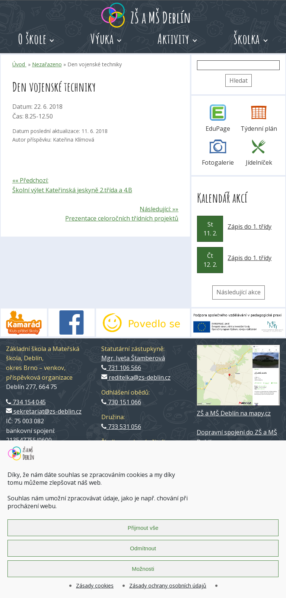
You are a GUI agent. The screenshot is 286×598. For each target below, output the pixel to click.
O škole (32, 38)
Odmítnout (143, 548)
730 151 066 (121, 402)
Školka (246, 38)
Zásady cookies (95, 585)
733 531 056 (121, 427)
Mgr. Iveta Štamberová (133, 358)
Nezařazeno (47, 64)
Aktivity (174, 38)
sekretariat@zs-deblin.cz (44, 411)
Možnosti (143, 569)
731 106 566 (121, 368)
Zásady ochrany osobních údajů (167, 585)
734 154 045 (26, 402)
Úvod (19, 64)
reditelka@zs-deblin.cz (136, 377)
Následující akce (238, 292)
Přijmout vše (143, 528)
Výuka (102, 38)
